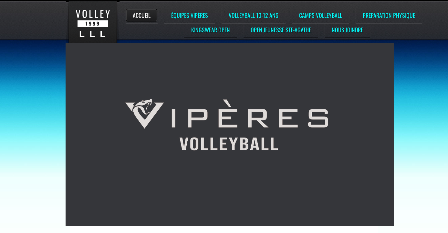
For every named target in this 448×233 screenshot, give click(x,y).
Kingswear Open (210, 30)
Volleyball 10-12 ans (253, 15)
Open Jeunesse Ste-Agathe (281, 30)
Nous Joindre (347, 30)
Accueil (142, 15)
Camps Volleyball (320, 15)
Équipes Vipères (189, 15)
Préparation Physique (389, 15)
